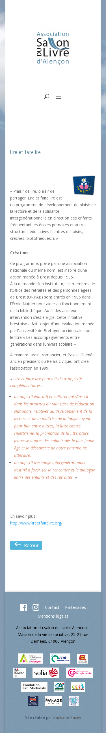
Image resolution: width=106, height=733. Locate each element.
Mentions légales (53, 616)
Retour (26, 545)
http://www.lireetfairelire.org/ (36, 523)
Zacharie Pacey (67, 717)
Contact (52, 607)
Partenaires (75, 607)
